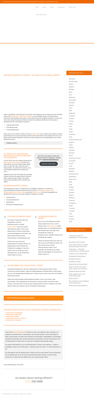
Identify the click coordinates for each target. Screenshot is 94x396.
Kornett (71, 163)
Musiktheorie (72, 176)
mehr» (57, 1)
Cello (70, 110)
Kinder (52, 7)
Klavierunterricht (12, 226)
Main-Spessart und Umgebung (13, 162)
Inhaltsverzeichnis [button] (10, 143)
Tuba (70, 213)
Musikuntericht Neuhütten (13, 320)
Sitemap (29, 394)
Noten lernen (36, 192)
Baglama (71, 87)
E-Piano (71, 121)
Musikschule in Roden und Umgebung (22, 116)
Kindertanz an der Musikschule (78, 253)
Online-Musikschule (41, 14)
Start (37, 7)
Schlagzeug (72, 203)
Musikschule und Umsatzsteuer (78, 264)
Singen (71, 205)
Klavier (71, 155)
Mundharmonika (73, 174)
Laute (70, 166)
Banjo (70, 92)
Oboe (70, 182)
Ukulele (71, 216)
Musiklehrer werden (74, 261)
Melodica (71, 171)
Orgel (70, 184)
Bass (70, 94)
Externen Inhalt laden (49, 164)
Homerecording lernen (75, 139)
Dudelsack (72, 116)
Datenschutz (23, 394)
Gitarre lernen (41, 190)
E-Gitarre (71, 118)
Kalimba (71, 147)
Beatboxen (72, 97)
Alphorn (71, 84)
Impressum (15, 394)
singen (24, 192)
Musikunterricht (73, 278)
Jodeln (71, 145)
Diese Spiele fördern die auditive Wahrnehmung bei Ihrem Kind (78, 245)
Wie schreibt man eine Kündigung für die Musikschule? (79, 282)
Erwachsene (61, 7)
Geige (70, 129)
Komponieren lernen (75, 158)
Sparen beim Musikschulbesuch (78, 285)
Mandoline (72, 168)
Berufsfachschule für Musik (77, 242)
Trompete (72, 211)
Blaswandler (72, 100)
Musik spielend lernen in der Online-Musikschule (77, 275)
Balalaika (71, 89)
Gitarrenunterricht (52, 226)
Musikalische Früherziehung (77, 256)
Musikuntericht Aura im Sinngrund (16, 318)
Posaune (71, 190)
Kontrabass (72, 161)
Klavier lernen (50, 190)
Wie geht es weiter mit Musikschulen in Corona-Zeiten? (78, 236)
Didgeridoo (72, 113)
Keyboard (72, 150)
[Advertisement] (47, 30)
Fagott (71, 124)
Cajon (70, 108)
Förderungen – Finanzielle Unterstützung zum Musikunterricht (79, 250)
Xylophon (71, 219)
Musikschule (35, 134)
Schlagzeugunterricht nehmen (12, 192)
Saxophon (72, 200)
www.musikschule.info (19, 332)
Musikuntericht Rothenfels (13, 314)
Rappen (71, 195)
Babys (44, 7)
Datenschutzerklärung (50, 159)
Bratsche (71, 105)
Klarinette (72, 153)
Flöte (70, 126)
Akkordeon (72, 79)
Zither (70, 221)
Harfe (70, 137)
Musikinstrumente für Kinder (77, 271)
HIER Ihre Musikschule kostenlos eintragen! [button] (19, 298)
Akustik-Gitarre (73, 81)
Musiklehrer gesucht (75, 259)
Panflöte (71, 187)
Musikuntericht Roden (12, 316)
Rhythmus (72, 197)
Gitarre (71, 131)
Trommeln (72, 208)
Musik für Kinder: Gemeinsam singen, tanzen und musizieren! (78, 267)
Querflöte (71, 192)
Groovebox (72, 134)
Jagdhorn (71, 142)
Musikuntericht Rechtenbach (14, 313)
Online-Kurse (72, 7)
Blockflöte (72, 102)
